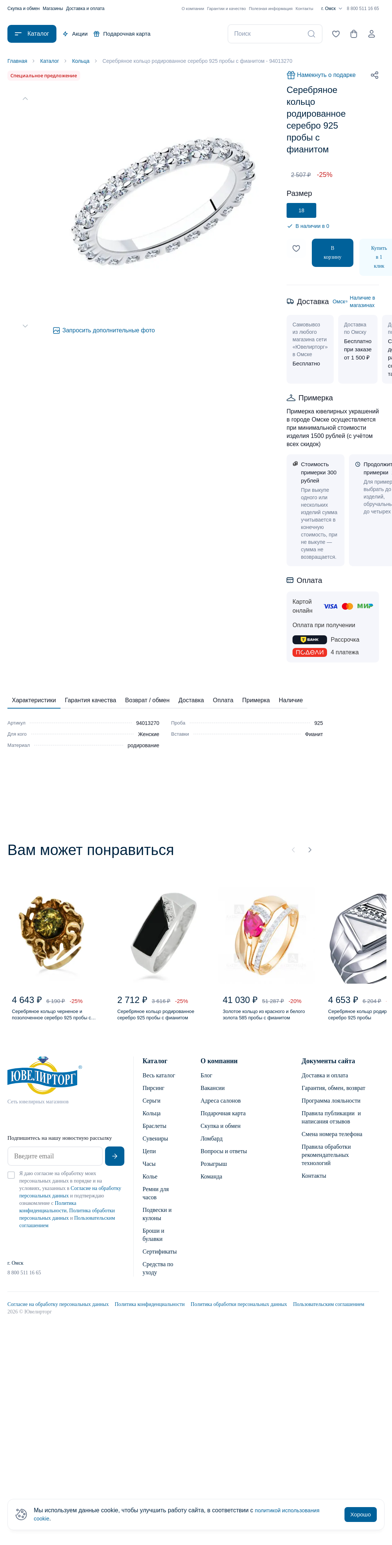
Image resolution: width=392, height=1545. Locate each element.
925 (318, 724)
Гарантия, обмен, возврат (333, 1095)
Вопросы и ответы (223, 1158)
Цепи (149, 1158)
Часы (149, 1171)
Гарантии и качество (226, 8)
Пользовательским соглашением (328, 1311)
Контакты (304, 8)
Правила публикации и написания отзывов (331, 1124)
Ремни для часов (156, 1200)
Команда (211, 1183)
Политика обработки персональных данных (239, 1311)
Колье (150, 1183)
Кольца (152, 1120)
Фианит (314, 735)
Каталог (155, 1068)
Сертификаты (160, 1258)
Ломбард (211, 1145)
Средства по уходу (158, 1275)
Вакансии (212, 1095)
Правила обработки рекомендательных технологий (326, 1162)
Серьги (151, 1107)
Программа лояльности (331, 1107)
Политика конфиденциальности (150, 1311)
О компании (193, 8)
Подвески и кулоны (157, 1221)
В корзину (333, 253)
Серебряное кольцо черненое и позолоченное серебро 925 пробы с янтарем (55, 1020)
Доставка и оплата (85, 8)
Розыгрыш (213, 1171)
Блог (206, 1082)
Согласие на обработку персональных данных (58, 1311)
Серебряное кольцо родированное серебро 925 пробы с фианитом (155, 1020)
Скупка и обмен (23, 8)
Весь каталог (159, 1082)
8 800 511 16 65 (363, 8)
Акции (75, 33)
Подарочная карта (122, 33)
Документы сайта (328, 1068)
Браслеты (154, 1133)
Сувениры (155, 1145)
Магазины (53, 8)
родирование (143, 746)
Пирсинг (153, 1095)
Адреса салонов (220, 1107)
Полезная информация (271, 8)
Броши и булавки (153, 1242)
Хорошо (360, 1514)
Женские (148, 735)
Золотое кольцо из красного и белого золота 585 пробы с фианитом (263, 1020)
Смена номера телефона (332, 1141)
